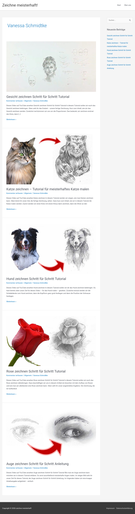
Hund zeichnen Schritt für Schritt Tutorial (37, 279)
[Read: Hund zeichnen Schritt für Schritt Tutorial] (51, 248)
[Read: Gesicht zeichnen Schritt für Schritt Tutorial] (51, 66)
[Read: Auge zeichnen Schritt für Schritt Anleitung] (51, 433)
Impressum (110, 508)
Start (119, 5)
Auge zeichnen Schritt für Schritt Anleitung (38, 463)
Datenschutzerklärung (124, 508)
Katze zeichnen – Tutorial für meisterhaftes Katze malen (49, 189)
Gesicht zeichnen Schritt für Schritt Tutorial (38, 97)
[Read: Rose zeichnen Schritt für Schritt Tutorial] (51, 341)
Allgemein (28, 101)
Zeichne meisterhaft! (20, 5)
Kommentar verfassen (14, 101)
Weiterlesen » (11, 119)
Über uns (127, 5)
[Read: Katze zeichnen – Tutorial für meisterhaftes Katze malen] (51, 159)
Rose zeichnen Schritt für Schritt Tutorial (36, 371)
